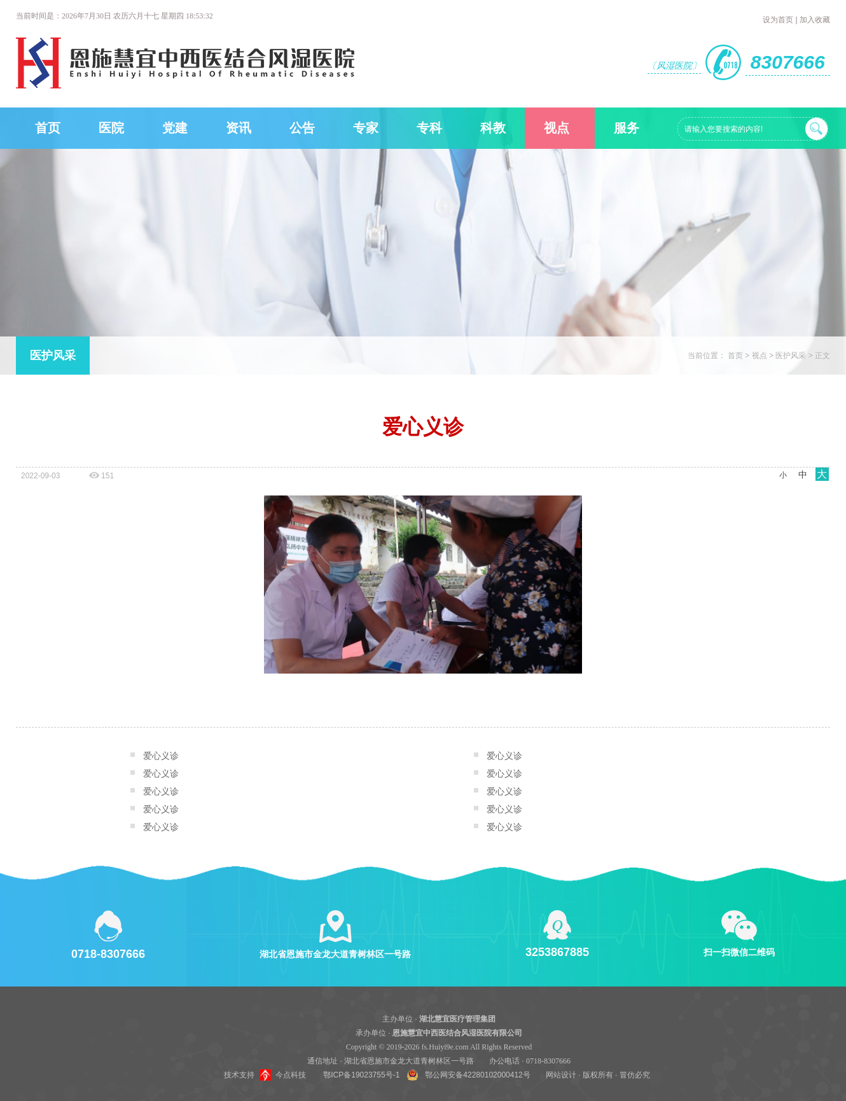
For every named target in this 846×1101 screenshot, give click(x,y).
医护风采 (53, 355)
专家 (365, 128)
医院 (111, 128)
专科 (429, 128)
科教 (493, 128)
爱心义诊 (161, 756)
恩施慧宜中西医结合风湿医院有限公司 (457, 1032)
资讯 (238, 128)
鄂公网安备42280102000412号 (477, 1074)
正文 (822, 355)
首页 (47, 128)
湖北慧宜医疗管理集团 (457, 1018)
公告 (302, 128)
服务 (626, 128)
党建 (175, 128)
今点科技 (290, 1074)
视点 (556, 128)
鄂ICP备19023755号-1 (361, 1074)
